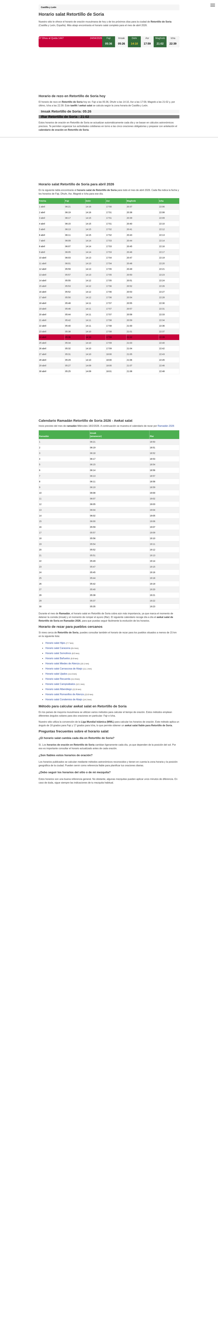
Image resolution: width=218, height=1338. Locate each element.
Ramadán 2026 (166, 426)
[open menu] (212, 5)
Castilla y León (48, 7)
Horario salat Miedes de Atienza (62, 663)
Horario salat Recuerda (57, 679)
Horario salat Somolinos (58, 653)
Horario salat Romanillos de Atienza (64, 694)
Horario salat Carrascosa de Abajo (63, 668)
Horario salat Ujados (56, 674)
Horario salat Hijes (55, 643)
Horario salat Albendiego (58, 689)
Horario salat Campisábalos (60, 684)
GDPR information (48, 798)
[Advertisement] (109, 73)
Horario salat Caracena (57, 648)
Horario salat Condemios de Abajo (63, 699)
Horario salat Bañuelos (57, 658)
